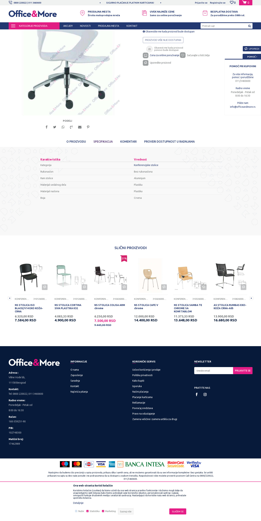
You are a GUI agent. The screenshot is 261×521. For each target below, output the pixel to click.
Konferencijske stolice (103, 32)
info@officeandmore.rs (243, 106)
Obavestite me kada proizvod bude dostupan (169, 61)
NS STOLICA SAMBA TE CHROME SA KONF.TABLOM (188, 340)
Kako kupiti (138, 412)
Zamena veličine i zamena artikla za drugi (154, 450)
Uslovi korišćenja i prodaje (146, 401)
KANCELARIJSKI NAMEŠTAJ (51, 32)
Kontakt (75, 417)
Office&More (15, 32)
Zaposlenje (77, 406)
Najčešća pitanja (79, 423)
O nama (75, 401)
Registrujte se (217, 2)
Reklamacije (138, 434)
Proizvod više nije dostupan (163, 70)
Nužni (81, 511)
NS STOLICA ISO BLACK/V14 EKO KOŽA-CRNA (29, 340)
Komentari (128, 173)
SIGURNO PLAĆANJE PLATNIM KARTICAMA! (154, 2)
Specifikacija (103, 173)
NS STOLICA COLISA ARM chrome (109, 338)
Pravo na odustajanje (143, 445)
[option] (70, 92)
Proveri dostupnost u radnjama (169, 173)
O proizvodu (76, 173)
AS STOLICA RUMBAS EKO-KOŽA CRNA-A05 (230, 338)
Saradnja (75, 412)
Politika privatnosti (142, 406)
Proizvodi (30, 32)
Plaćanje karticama (142, 428)
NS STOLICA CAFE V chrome (146, 338)
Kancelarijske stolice (79, 32)
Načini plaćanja (140, 423)
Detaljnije (78, 503)
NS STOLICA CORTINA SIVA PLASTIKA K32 (68, 338)
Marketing (110, 511)
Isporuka (137, 417)
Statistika (94, 511)
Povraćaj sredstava (142, 439)
